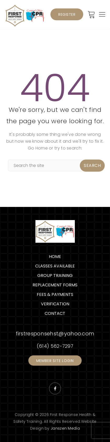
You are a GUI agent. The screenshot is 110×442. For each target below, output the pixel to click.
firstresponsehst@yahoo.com (55, 333)
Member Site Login (55, 360)
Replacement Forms (55, 285)
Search (92, 165)
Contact (55, 313)
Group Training (55, 275)
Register (66, 14)
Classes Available (55, 266)
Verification (55, 304)
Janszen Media (65, 428)
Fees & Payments (55, 294)
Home (55, 257)
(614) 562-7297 (55, 346)
